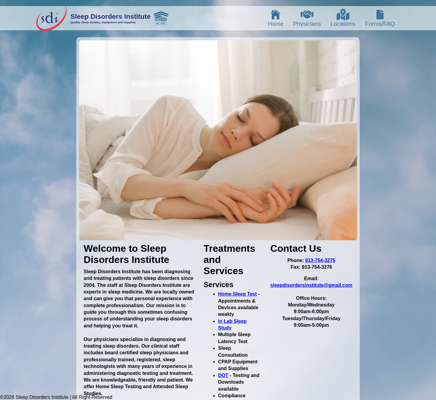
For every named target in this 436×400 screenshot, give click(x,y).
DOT (223, 375)
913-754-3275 (320, 260)
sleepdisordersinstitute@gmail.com (311, 285)
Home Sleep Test (237, 294)
